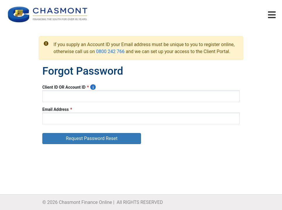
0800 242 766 (110, 51)
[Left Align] (256, 15)
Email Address (55, 109)
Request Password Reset (91, 138)
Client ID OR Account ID (64, 87)
